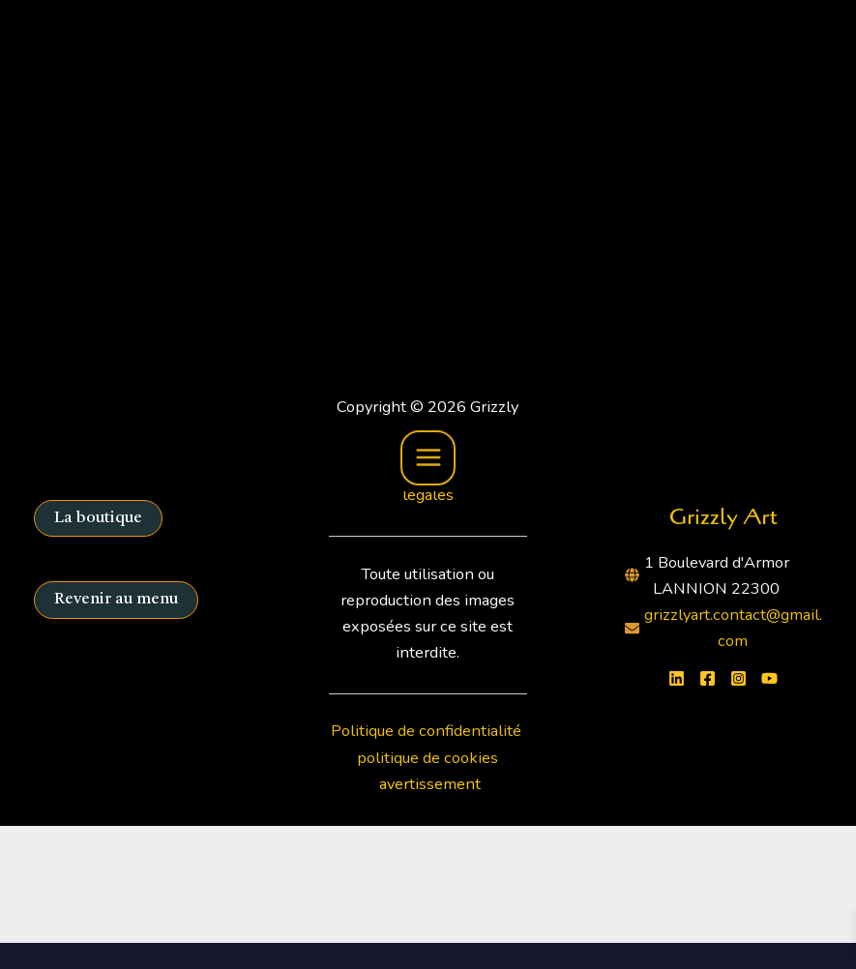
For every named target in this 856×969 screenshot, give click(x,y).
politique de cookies (427, 758)
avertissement (430, 784)
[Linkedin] (676, 678)
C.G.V (372, 468)
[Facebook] (707, 678)
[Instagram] (738, 678)
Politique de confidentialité (428, 730)
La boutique (98, 518)
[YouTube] (769, 678)
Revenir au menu (116, 599)
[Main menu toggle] (428, 60)
